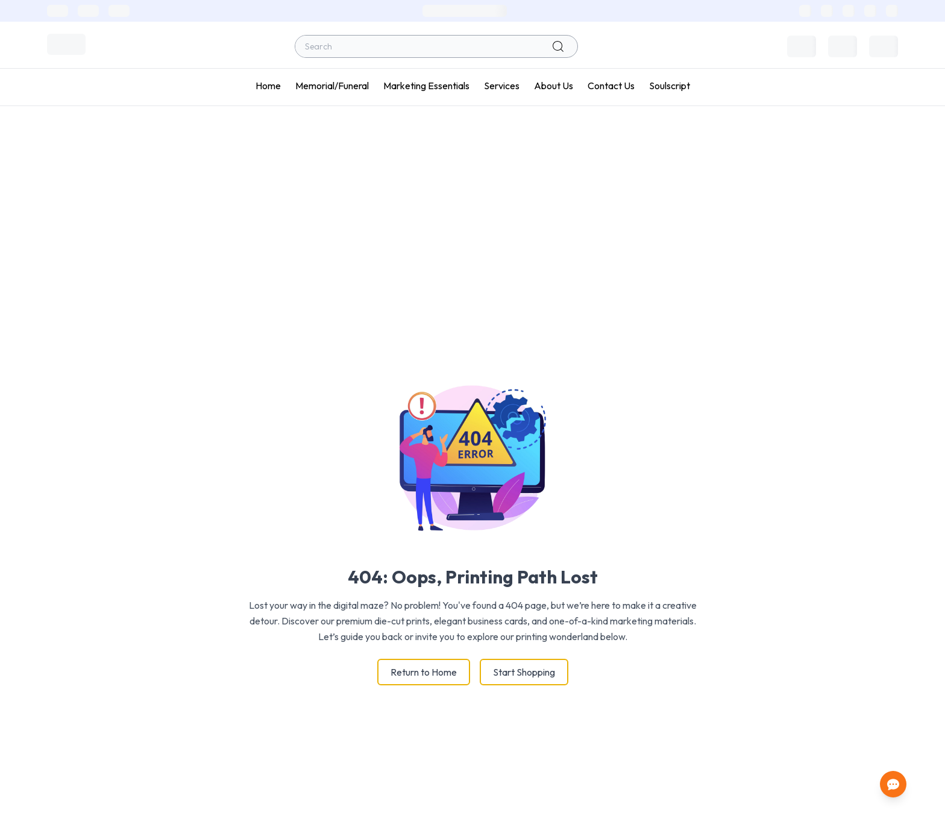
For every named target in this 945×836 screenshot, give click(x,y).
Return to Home (424, 672)
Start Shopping (524, 672)
